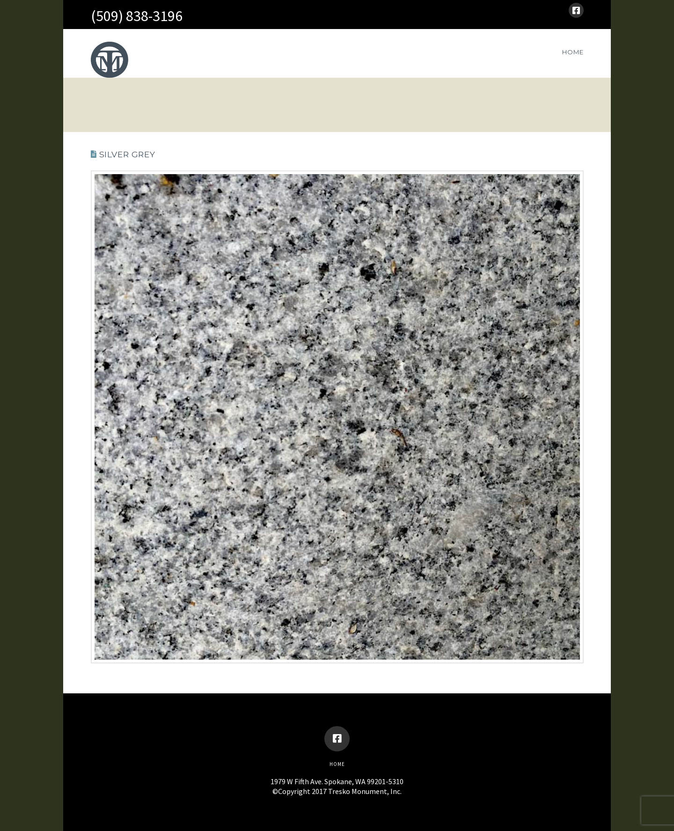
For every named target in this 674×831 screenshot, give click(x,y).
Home (337, 764)
